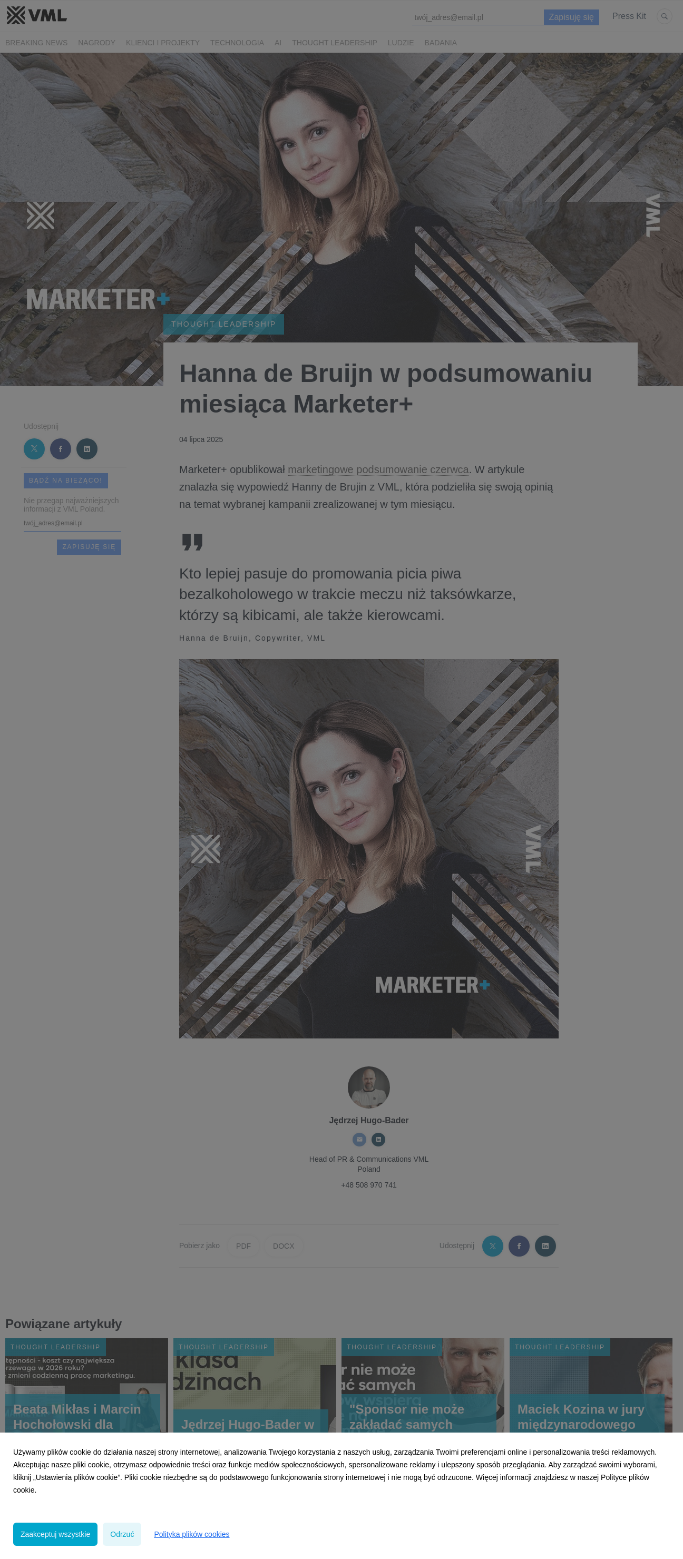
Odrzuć (122, 1534)
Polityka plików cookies (191, 1534)
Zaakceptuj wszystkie (55, 1534)
